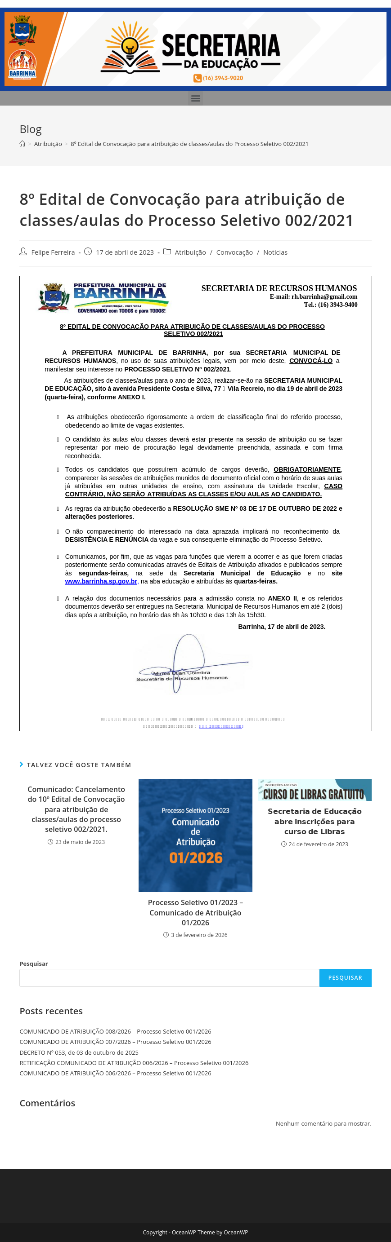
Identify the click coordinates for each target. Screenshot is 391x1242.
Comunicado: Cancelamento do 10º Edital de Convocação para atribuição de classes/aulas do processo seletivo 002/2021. (76, 809)
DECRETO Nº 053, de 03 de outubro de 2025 (79, 1052)
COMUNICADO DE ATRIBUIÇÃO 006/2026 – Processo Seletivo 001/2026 (115, 1073)
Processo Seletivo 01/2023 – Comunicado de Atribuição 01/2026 (195, 912)
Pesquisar (33, 963)
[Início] (22, 144)
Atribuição (190, 252)
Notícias (275, 252)
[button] (195, 98)
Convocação (234, 252)
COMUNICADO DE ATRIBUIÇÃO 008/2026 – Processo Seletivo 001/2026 (115, 1031)
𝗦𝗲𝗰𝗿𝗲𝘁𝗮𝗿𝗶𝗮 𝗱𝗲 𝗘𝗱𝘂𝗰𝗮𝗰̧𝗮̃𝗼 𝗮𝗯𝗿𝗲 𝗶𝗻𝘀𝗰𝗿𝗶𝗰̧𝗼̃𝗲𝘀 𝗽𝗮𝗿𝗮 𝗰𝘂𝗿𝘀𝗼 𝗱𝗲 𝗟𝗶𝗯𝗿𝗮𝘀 (314, 821)
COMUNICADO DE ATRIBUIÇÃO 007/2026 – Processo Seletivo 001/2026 (115, 1042)
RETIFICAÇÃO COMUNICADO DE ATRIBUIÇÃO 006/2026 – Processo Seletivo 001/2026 (133, 1063)
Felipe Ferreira (53, 252)
